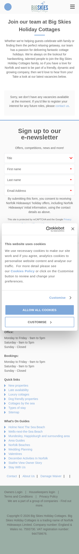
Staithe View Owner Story (25, 462)
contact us (62, 106)
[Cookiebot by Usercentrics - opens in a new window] (47, 229)
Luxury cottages (18, 394)
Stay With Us (16, 467)
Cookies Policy (23, 271)
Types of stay (17, 408)
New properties (18, 385)
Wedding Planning (20, 449)
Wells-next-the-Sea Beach (25, 431)
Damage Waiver (51, 476)
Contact (12, 476)
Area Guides (16, 440)
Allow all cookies (39, 310)
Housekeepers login (42, 492)
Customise (57, 297)
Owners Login (13, 492)
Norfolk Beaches (19, 445)
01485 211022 (8, 7)
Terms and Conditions (18, 496)
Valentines (15, 454)
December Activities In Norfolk (28, 458)
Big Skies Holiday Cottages (39, 7)
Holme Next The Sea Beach (26, 427)
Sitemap (13, 412)
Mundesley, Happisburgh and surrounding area (39, 436)
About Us (29, 476)
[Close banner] (72, 228)
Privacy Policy (48, 496)
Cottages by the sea (21, 403)
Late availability (18, 390)
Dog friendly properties (23, 399)
